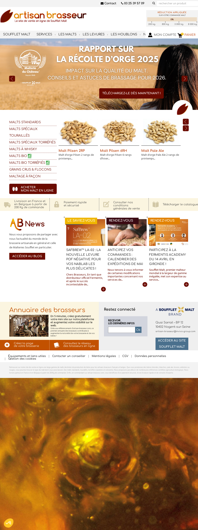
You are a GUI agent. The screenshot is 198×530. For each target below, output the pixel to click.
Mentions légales (104, 356)
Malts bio (20, 156)
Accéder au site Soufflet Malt (172, 343)
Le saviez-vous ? (81, 222)
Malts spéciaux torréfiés (32, 142)
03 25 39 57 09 (132, 3)
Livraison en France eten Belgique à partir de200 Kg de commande (30, 204)
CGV (125, 356)
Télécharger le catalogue (180, 204)
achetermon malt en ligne (37, 189)
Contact (108, 3)
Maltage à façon (24, 176)
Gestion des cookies (22, 359)
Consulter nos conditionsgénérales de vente (126, 205)
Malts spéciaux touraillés (23, 132)
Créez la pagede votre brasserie (26, 345)
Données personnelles (150, 356)
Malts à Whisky (23, 149)
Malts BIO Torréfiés (30, 162)
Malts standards (25, 122)
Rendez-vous (121, 220)
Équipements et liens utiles (27, 356)
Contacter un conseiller (68, 356)
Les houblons (124, 34)
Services (44, 34)
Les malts (67, 34)
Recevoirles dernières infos (121, 322)
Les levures (94, 34)
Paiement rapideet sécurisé (75, 204)
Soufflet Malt (16, 34)
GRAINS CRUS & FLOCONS (30, 169)
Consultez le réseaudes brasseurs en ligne (79, 345)
